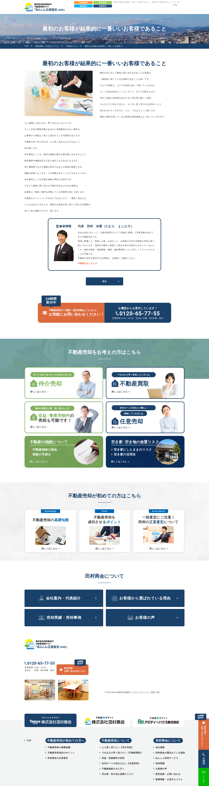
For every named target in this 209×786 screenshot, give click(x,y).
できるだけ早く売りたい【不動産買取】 (122, 746)
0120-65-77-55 (139, 313)
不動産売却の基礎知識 (59, 741)
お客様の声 (147, 10)
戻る (104, 281)
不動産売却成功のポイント (61, 746)
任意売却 (102, 6)
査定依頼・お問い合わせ (168, 767)
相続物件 (83, 6)
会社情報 (160, 741)
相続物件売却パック (174, 10)
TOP (77, 10)
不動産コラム (72, 46)
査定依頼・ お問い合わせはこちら (204, 736)
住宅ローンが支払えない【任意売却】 (121, 757)
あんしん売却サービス (167, 751)
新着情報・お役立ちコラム (47, 46)
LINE (203, 779)
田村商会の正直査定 (58, 751)
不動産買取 (83, 3)
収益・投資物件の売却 (113, 751)
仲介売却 (102, 3)
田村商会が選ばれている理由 (170, 746)
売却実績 (135, 10)
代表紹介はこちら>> (87, 263)
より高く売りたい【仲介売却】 (118, 741)
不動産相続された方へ (113, 762)
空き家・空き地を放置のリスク (118, 767)
